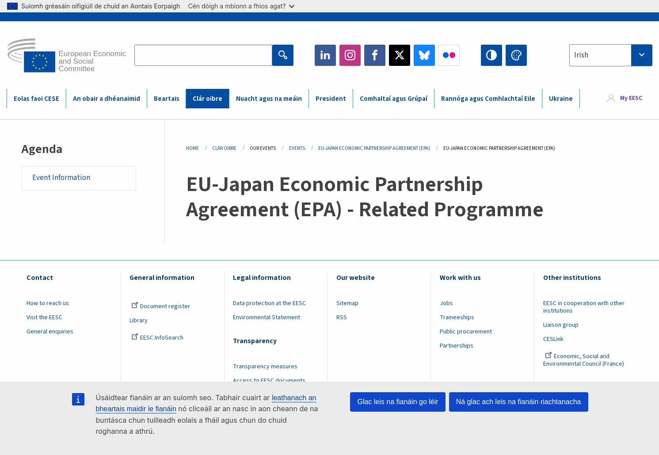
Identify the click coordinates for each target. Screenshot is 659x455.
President (331, 98)
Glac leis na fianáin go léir (397, 401)
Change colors (516, 55)
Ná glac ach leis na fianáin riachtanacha (518, 401)
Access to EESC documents (269, 380)
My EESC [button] (631, 98)
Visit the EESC (44, 317)
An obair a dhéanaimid (106, 98)
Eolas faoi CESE (36, 98)
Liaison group (561, 325)
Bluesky (424, 55)
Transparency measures (265, 366)
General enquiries (50, 331)
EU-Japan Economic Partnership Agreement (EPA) (374, 148)
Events (297, 148)
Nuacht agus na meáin (269, 98)
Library (139, 320)
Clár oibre (207, 98)
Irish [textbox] (581, 55)
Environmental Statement (266, 317)
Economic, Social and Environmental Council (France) (584, 360)
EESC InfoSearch (157, 337)
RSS (341, 317)
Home (192, 148)
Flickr (449, 55)
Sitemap (347, 303)
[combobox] (610, 55)
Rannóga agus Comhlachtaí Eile (488, 98)
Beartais (166, 98)
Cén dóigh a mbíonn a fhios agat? (241, 6)
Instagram (350, 55)
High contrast (491, 55)
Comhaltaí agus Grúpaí (393, 98)
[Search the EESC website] (203, 55)
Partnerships (456, 345)
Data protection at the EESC (269, 303)
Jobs (446, 303)
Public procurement (466, 331)
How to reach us (48, 303)
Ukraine (561, 98)
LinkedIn (325, 55)
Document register (160, 306)
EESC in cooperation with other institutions (584, 307)
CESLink (553, 339)
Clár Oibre (224, 148)
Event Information (61, 177)
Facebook (374, 55)
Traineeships (457, 317)
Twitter (399, 55)
